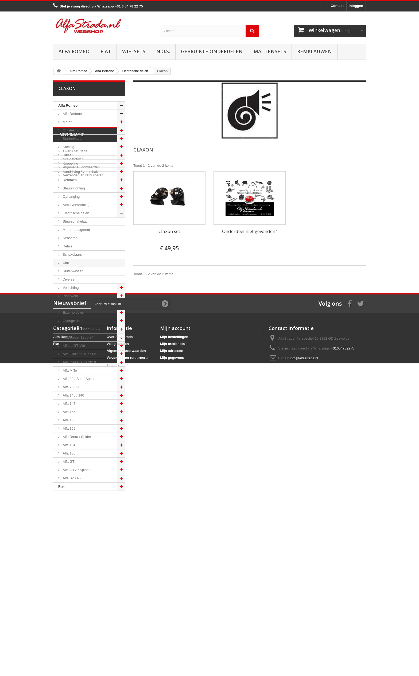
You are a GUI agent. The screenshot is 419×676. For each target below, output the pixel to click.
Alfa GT (68, 462)
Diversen (69, 279)
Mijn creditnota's (174, 621)
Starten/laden (72, 139)
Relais (67, 246)
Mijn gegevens (172, 635)
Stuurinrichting (73, 188)
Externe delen (73, 312)
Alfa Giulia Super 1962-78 (82, 329)
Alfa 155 (68, 412)
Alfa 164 (68, 445)
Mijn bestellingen (174, 614)
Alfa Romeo (74, 51)
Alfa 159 (68, 428)
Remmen (69, 180)
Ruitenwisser (72, 271)
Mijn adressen (171, 628)
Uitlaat (67, 155)
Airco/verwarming (76, 205)
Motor (67, 122)
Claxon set (169, 231)
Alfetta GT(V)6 (73, 346)
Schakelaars (72, 254)
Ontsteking (70, 130)
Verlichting (70, 288)
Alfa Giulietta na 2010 (79, 362)
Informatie (71, 507)
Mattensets (270, 51)
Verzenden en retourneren (82, 545)
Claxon (67, 263)
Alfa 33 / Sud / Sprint (78, 379)
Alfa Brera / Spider (76, 437)
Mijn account (175, 606)
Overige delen (73, 321)
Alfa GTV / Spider (76, 470)
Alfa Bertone (72, 114)
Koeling (68, 147)
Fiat (105, 51)
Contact (337, 6)
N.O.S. (163, 51)
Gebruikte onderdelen (212, 51)
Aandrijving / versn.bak (80, 172)
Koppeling (70, 163)
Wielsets (133, 51)
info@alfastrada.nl (304, 636)
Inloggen (356, 6)
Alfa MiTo (69, 370)
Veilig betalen (73, 529)
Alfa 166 (68, 453)
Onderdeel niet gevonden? (249, 231)
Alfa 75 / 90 (71, 387)
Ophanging (71, 197)
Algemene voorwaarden (81, 537)
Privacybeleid (118, 642)
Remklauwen (314, 51)
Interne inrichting (75, 304)
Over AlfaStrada (74, 521)
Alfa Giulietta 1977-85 (79, 354)
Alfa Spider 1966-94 (78, 337)
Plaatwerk (70, 296)
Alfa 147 (68, 404)
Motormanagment (76, 230)
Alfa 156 (68, 420)
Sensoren (69, 238)
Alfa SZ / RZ (72, 478)
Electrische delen (75, 213)
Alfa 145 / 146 (73, 395)
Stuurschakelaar (75, 221)
